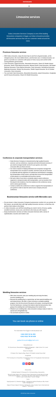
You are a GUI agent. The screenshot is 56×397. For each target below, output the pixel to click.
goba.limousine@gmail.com (28, 340)
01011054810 (27, 2)
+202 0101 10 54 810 (28, 334)
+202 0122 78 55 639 (28, 336)
